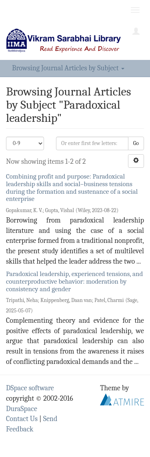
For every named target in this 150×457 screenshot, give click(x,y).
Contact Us (22, 419)
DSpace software (30, 388)
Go (136, 143)
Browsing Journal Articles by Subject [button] (68, 68)
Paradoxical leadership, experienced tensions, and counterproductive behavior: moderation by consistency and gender (74, 281)
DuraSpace (21, 409)
